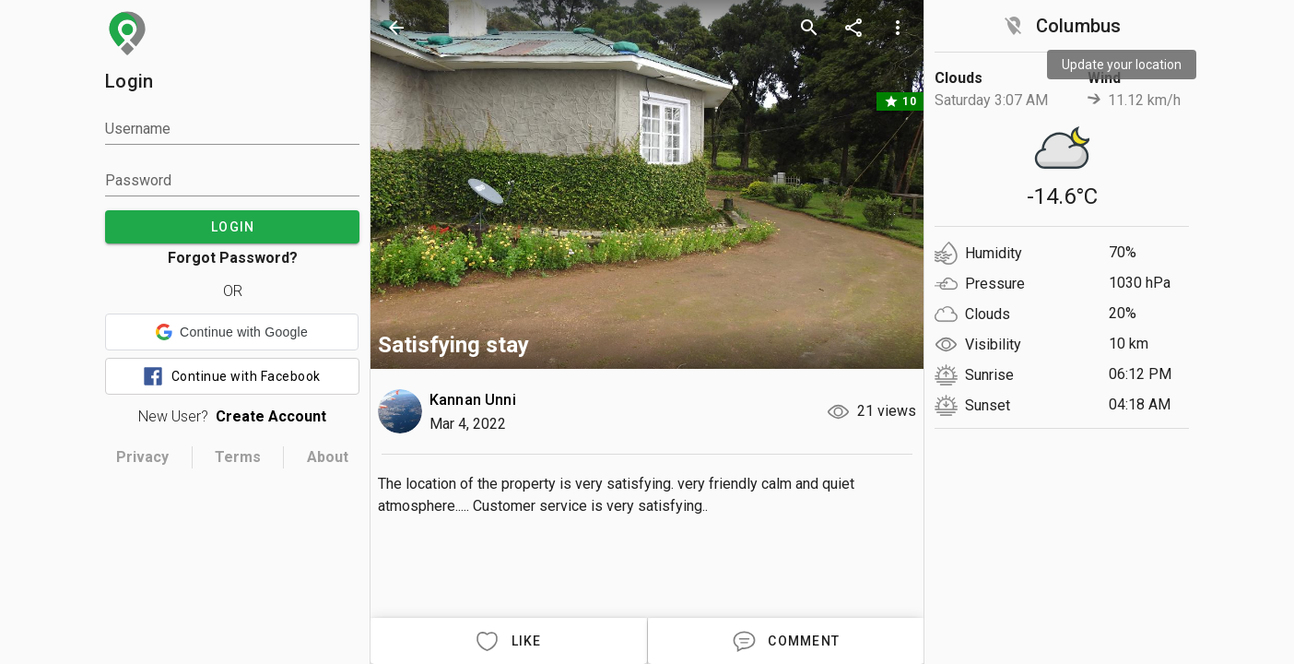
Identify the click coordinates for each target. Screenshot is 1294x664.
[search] (809, 28)
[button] (232, 332)
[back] (396, 28)
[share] (853, 28)
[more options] (898, 28)
